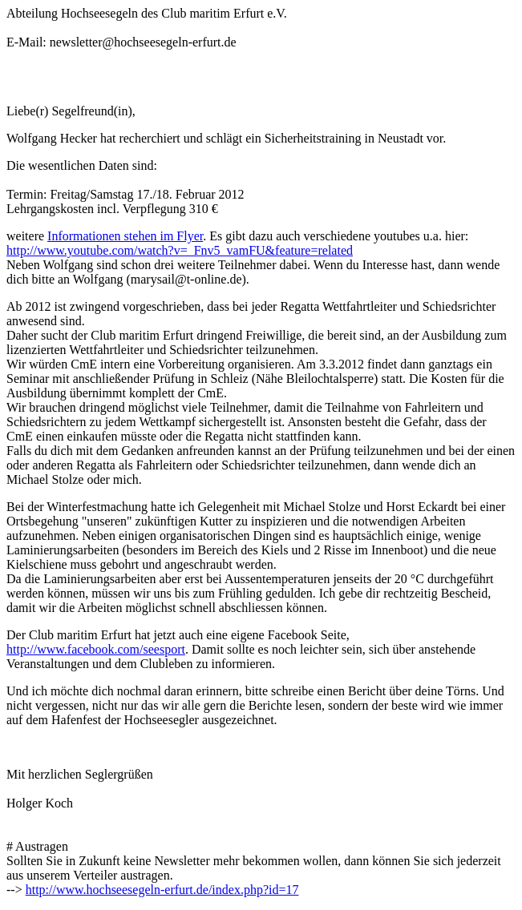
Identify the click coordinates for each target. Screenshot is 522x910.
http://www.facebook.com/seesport (95, 649)
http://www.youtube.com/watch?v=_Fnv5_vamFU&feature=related (179, 250)
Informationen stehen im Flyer (125, 236)
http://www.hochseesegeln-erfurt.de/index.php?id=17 (162, 889)
